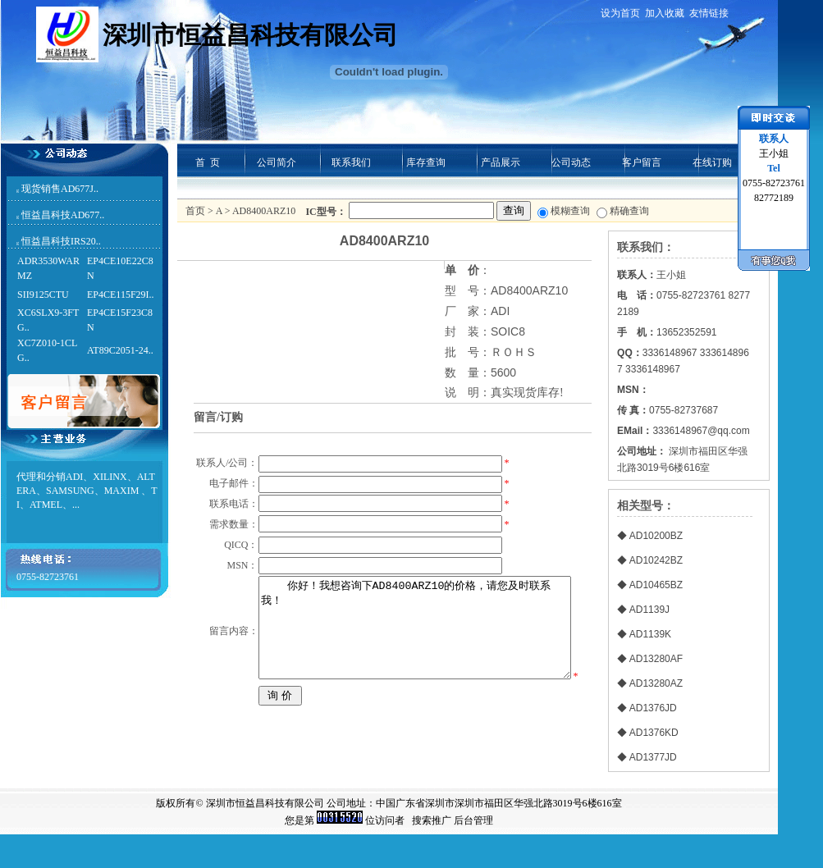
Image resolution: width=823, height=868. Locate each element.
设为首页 (620, 13)
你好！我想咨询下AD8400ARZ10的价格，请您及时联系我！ (413, 712)
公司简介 (276, 162)
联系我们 (351, 162)
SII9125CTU (43, 294)
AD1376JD (653, 708)
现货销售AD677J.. (59, 188)
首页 (195, 211)
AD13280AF (656, 659)
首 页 (207, 162)
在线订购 (712, 162)
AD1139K (650, 634)
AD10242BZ (656, 560)
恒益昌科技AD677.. (62, 215)
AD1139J (649, 609)
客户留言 (641, 162)
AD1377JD (653, 757)
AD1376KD (654, 732)
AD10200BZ (656, 535)
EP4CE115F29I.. (120, 294)
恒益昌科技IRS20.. (61, 241)
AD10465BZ (656, 585)
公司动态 (571, 162)
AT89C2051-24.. (120, 350)
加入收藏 (664, 13)
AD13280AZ (656, 683)
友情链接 (709, 13)
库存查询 (426, 162)
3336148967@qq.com (700, 430)
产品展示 (500, 162)
